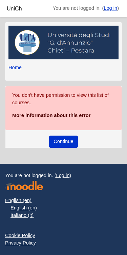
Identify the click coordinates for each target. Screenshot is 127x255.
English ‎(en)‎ (18, 200)
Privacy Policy (20, 243)
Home (15, 67)
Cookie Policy (20, 235)
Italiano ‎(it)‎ (22, 215)
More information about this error (51, 115)
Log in (110, 8)
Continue (63, 141)
